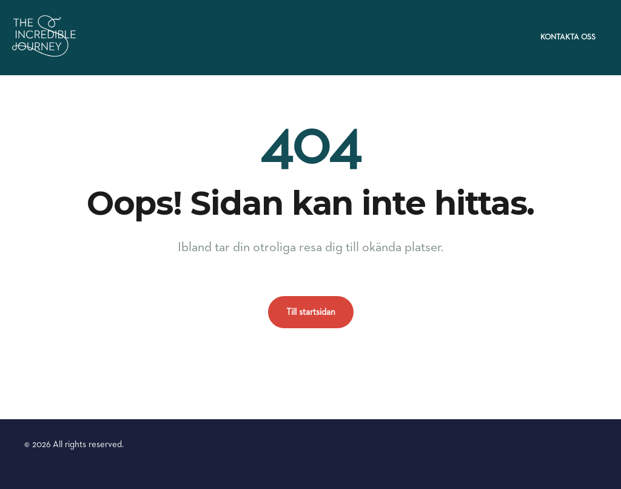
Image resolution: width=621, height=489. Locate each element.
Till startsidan (310, 312)
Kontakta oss (568, 37)
